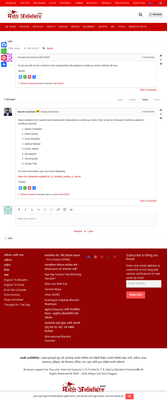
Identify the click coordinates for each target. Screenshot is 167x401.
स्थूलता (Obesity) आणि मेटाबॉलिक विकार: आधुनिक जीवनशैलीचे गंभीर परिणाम (62, 314)
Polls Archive (12, 295)
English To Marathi (15, 280)
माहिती (7, 265)
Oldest (120, 100)
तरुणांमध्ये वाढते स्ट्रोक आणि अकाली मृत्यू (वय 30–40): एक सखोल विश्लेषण (62, 327)
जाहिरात (8, 260)
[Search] (140, 14)
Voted (145, 100)
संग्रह (6, 275)
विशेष (6, 270)
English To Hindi (14, 285)
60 (38, 111)
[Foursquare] (115, 257)
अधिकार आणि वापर (14, 255)
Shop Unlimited (13, 300)
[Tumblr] (108, 257)
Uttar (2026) (52, 295)
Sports (50, 48)
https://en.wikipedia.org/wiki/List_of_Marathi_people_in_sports (49, 176)
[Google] (102, 257)
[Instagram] (155, 3)
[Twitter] (160, 3)
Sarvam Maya (53, 289)
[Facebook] (150, 3)
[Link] (24, 14)
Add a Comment (148, 89)
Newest (132, 100)
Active (157, 100)
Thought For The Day (17, 305)
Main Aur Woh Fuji (56, 284)
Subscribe (135, 295)
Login (90, 231)
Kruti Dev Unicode (15, 290)
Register (78, 231)
